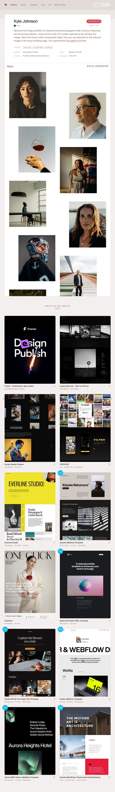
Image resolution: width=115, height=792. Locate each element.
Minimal (79, 52)
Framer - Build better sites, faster (19, 386)
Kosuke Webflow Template (71, 542)
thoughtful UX (74, 40)
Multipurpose (64, 545)
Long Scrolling (38, 47)
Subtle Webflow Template (71, 699)
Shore (18, 26)
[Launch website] (109, 386)
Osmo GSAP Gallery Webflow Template (21, 777)
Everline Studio (11, 542)
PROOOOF (64, 464)
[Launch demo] (109, 543)
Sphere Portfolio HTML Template (74, 621)
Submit (57, 308)
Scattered (49, 47)
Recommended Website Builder (14, 389)
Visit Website (94, 21)
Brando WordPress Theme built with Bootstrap (80, 777)
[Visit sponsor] (54, 386)
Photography (27, 52)
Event (62, 780)
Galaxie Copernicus (42, 56)
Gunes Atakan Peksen (14, 464)
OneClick (8, 621)
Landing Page (68, 467)
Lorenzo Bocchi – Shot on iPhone (74, 386)
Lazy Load (27, 47)
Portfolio (35, 52)
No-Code (73, 545)
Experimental (64, 389)
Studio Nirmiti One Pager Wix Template (21, 699)
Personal (70, 702)
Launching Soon (81, 780)
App (61, 467)
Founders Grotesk (29, 56)
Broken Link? (94, 26)
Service (25, 545)
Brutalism (72, 52)
